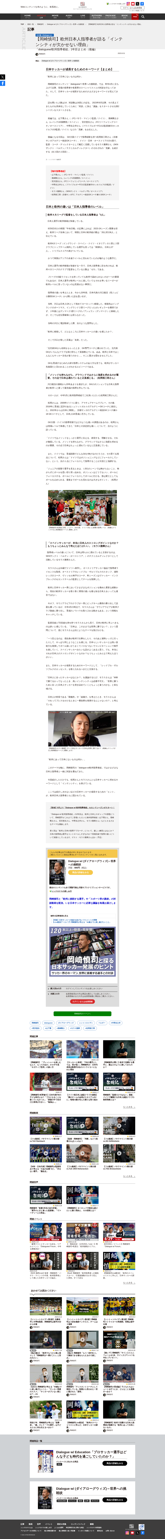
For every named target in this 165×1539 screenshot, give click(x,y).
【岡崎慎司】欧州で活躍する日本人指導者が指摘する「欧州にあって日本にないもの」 (118, 1425)
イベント (48, 1524)
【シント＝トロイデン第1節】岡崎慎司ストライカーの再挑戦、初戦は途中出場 (118, 1321)
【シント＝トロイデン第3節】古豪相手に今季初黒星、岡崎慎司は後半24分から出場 (45, 1321)
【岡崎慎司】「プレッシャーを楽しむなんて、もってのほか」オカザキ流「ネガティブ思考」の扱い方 (45, 1064)
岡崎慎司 (40, 24)
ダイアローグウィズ (66, 1023)
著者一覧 (30, 24)
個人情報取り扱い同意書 (67, 1531)
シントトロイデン (86, 1023)
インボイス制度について (136, 10)
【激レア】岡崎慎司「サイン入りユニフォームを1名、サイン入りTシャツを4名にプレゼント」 (119, 1355)
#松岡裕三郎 (90, 1028)
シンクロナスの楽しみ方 (117, 4)
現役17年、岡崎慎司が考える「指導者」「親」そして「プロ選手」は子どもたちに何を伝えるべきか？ (45, 1425)
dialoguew (48, 1023)
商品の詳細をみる (80, 872)
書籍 (92, 1524)
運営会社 (100, 1531)
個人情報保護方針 (50, 1531)
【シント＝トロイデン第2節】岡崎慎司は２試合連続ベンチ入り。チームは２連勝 (82, 1321)
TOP (22, 24)
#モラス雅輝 (75, 1028)
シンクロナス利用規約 (94, 1527)
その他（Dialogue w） (44, 35)
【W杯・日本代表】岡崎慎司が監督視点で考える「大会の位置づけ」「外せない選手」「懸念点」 (45, 1169)
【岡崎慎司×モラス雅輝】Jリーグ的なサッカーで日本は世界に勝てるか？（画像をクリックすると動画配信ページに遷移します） (82, 749)
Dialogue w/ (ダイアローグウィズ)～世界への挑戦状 (65, 24)
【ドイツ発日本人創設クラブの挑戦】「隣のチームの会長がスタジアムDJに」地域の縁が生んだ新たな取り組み (82, 1097)
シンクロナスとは (27, 1527)
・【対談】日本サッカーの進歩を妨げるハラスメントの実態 (74, 920)
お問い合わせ (110, 1531)
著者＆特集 (61, 1524)
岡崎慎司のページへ (82, 1014)
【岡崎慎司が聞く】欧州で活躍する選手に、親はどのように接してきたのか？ (118, 1064)
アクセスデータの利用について (31, 1531)
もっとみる (127, 1107)
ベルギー (101, 1023)
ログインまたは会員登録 (132, 8)
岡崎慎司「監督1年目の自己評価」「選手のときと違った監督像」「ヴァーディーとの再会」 (45, 1210)
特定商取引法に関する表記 (75, 1527)
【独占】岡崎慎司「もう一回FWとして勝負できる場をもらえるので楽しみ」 (81, 1355)
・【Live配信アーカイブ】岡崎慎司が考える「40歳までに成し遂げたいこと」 (81, 922)
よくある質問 (58, 1527)
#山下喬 (48, 1028)
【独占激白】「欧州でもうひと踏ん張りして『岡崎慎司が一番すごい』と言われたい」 (45, 1355)
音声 (39, 1524)
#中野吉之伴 (115, 1023)
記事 (22, 1524)
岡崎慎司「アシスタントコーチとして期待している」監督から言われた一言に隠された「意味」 (82, 1389)
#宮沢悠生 (36, 1028)
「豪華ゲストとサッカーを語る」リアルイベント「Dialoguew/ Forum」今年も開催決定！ (45, 1246)
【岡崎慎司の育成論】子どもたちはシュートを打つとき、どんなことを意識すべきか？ (118, 1389)
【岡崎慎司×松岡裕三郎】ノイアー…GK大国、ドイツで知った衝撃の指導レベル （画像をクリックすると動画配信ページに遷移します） (82, 529)
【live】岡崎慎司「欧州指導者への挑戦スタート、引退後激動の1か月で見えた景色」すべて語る (82, 1275)
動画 (30, 1524)
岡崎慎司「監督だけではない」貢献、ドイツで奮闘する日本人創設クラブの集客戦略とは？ (118, 1097)
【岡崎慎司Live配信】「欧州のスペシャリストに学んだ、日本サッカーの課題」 (118, 1275)
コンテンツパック (78, 1524)
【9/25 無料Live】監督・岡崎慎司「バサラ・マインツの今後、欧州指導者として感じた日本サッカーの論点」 (45, 1275)
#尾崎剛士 (61, 1028)
